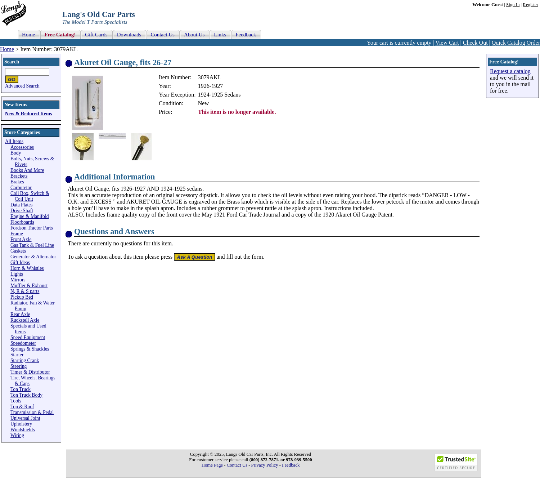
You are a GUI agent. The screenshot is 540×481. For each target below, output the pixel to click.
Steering (18, 366)
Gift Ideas (20, 262)
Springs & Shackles (29, 349)
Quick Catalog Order (516, 43)
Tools (15, 401)
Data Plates (21, 205)
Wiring (17, 435)
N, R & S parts (24, 291)
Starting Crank (24, 360)
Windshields (22, 429)
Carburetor (21, 187)
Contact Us (237, 465)
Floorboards (22, 222)
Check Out (475, 43)
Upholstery (21, 424)
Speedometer (23, 343)
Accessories (22, 147)
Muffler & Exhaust (29, 285)
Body (15, 153)
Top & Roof (22, 406)
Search (11, 61)
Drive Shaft (21, 210)
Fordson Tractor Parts (31, 228)
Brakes (17, 181)
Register (530, 4)
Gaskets (18, 251)
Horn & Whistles (27, 268)
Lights (16, 274)
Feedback (291, 465)
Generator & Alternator (33, 256)
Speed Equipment (27, 337)
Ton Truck (20, 389)
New (203, 103)
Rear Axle (20, 314)
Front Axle (21, 239)
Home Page (212, 465)
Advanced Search (22, 86)
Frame (16, 233)
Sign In (512, 4)
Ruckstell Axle (24, 320)
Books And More (27, 170)
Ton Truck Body (26, 395)
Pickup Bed (21, 297)
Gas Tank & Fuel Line (32, 245)
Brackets (19, 176)
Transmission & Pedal (32, 412)
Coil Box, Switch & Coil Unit (29, 196)
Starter (16, 354)
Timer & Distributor (30, 372)
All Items (14, 141)
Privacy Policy (264, 465)
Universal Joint (25, 418)
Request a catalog (510, 71)
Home (7, 49)
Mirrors (18, 279)
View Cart (447, 43)
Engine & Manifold (29, 216)
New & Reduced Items (28, 113)
